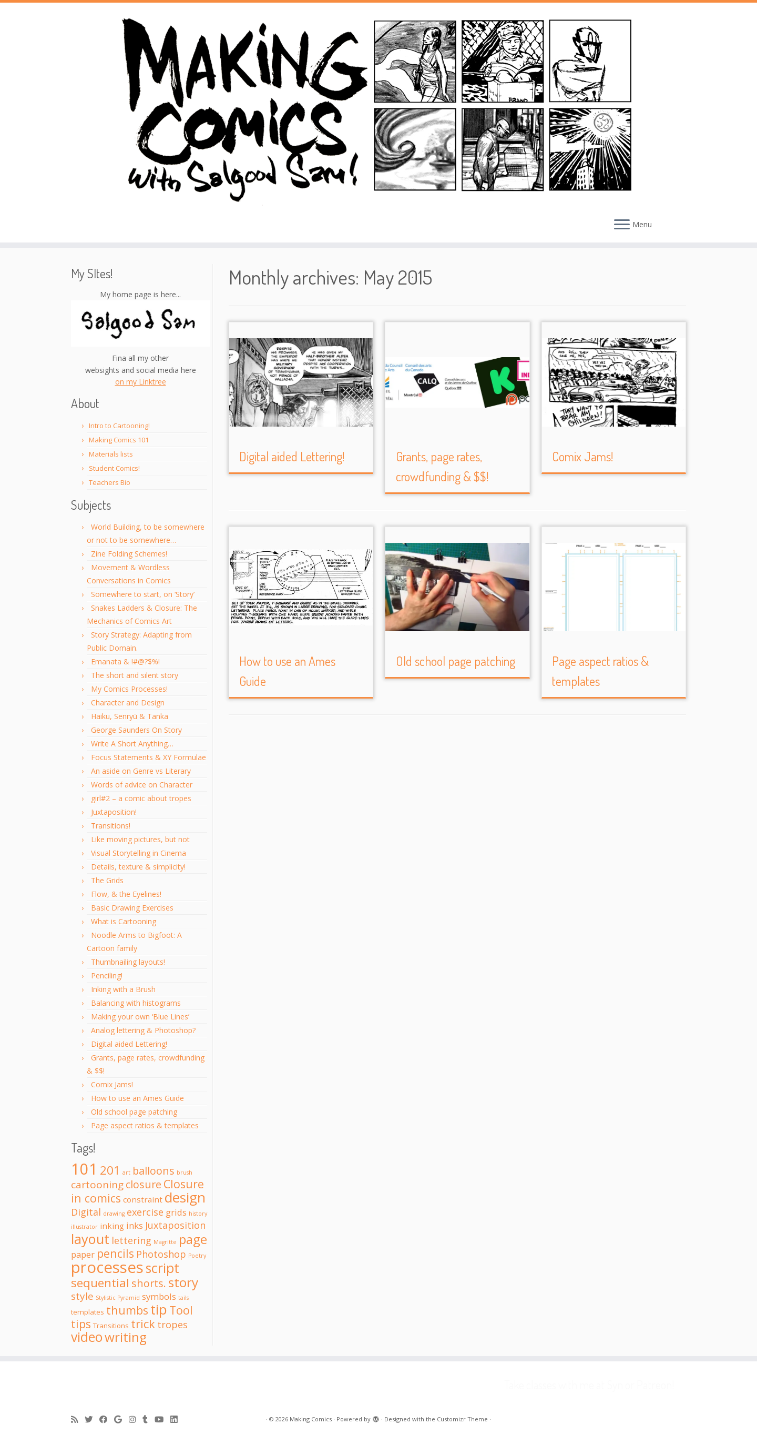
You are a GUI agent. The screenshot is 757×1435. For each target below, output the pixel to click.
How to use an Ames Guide (137, 1098)
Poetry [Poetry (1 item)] (197, 1255)
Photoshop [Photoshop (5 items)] (161, 1254)
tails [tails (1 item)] (183, 1297)
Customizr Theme (462, 1419)
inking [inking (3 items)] (112, 1225)
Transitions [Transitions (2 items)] (111, 1325)
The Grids (107, 880)
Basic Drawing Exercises (132, 908)
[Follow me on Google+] (121, 1419)
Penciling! (106, 976)
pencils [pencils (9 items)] (115, 1253)
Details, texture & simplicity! (138, 867)
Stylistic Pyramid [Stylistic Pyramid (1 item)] (118, 1297)
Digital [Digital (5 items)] (86, 1212)
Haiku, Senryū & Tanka (129, 716)
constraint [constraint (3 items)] (142, 1199)
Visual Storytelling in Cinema (138, 853)
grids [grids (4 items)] (176, 1212)
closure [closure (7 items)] (143, 1184)
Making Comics (311, 1419)
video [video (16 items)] (87, 1337)
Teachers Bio (109, 482)
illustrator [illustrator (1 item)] (84, 1226)
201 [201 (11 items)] (110, 1170)
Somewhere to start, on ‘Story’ (143, 594)
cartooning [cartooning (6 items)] (97, 1184)
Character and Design (128, 703)
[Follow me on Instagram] (135, 1419)
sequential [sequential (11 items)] (100, 1283)
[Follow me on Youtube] (162, 1419)
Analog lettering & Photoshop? (143, 1030)
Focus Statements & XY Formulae (148, 757)
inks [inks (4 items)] (134, 1225)
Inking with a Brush (123, 989)
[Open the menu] (622, 225)
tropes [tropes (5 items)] (172, 1324)
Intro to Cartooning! (119, 425)
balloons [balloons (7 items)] (153, 1171)
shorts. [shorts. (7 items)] (148, 1283)
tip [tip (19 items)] (158, 1309)
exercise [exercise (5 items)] (145, 1212)
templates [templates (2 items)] (87, 1312)
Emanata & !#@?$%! (125, 661)
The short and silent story (134, 675)
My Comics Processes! (129, 689)
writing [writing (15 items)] (126, 1337)
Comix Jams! (112, 1084)
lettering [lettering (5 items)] (131, 1240)
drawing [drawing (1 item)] (114, 1213)
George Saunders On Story (136, 730)
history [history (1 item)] (198, 1213)
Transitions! (110, 826)
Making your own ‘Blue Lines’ (140, 1017)
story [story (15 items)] (183, 1282)
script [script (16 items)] (162, 1268)
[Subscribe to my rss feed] (78, 1419)
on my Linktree (140, 382)
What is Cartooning (123, 921)
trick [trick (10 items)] (143, 1323)
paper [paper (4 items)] (83, 1254)
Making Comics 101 (119, 439)
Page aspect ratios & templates (145, 1125)
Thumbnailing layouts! (128, 962)
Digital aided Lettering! (129, 1044)
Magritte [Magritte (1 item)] (165, 1242)
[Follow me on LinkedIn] (177, 1419)
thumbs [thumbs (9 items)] (127, 1310)
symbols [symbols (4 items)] (159, 1296)
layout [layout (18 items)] (90, 1239)
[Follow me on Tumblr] (148, 1419)
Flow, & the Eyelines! (126, 894)
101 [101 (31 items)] (84, 1168)
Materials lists (111, 454)
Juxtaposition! (114, 812)
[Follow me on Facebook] (106, 1419)
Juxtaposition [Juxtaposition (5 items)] (175, 1225)
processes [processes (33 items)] (107, 1267)
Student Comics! (114, 468)
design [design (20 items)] (185, 1197)
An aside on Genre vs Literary (141, 771)
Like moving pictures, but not (140, 839)
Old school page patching (134, 1112)
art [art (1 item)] (126, 1172)
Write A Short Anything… (132, 744)
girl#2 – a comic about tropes (141, 798)
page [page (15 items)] (193, 1239)
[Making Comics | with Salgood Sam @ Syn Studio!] (378, 107)
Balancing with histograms (136, 1003)
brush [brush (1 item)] (184, 1172)
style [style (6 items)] (82, 1296)
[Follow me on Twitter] (92, 1419)
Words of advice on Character (141, 785)
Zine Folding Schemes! (129, 554)
